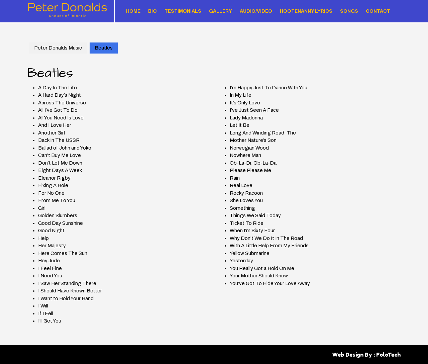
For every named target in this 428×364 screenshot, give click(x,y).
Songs (349, 11)
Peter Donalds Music (58, 48)
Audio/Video (256, 11)
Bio (152, 11)
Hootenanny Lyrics (306, 11)
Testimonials (183, 11)
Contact (378, 11)
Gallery (220, 11)
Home (133, 11)
